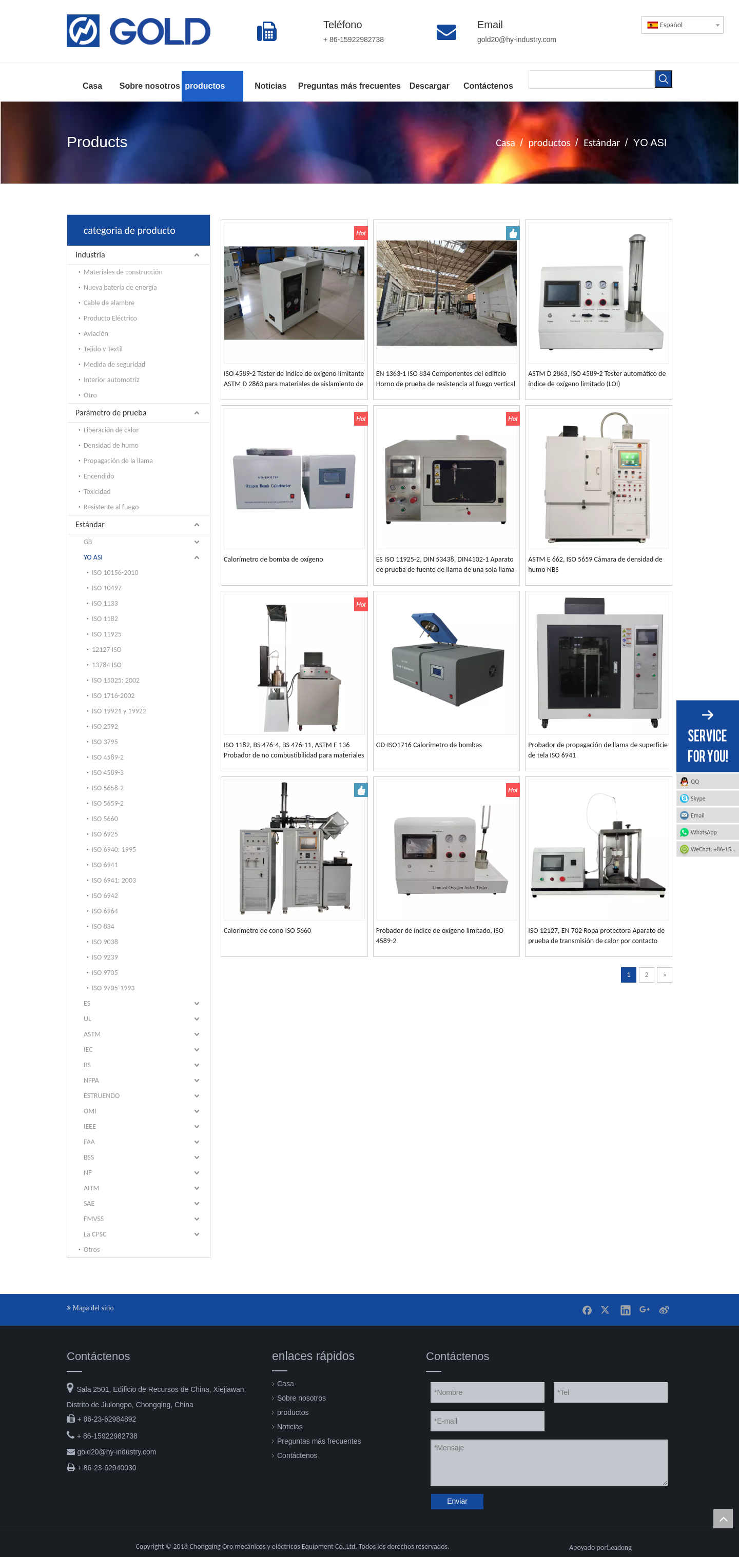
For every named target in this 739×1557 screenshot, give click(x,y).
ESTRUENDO (102, 1095)
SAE (89, 1203)
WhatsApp (704, 832)
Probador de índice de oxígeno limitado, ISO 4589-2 (439, 935)
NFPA (91, 1080)
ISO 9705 (105, 972)
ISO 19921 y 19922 (119, 711)
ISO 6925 (105, 834)
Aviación (96, 333)
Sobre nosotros (301, 1398)
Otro (90, 395)
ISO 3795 (105, 741)
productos (292, 1412)
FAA (89, 1141)
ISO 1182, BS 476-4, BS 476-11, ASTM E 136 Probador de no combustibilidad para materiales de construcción (294, 751)
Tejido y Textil (103, 349)
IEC (88, 1049)
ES (87, 1003)
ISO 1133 (105, 603)
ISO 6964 (105, 911)
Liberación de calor (111, 430)
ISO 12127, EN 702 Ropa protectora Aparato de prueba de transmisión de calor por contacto (596, 935)
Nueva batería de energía (120, 287)
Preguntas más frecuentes (319, 1441)
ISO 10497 (107, 588)
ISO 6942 (105, 895)
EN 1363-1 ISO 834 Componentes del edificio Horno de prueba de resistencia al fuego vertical (445, 378)
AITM (91, 1188)
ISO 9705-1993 (113, 988)
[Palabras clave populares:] (663, 79)
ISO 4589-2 (108, 757)
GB (88, 541)
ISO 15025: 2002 (116, 680)
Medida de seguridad (114, 364)
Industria (90, 255)
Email (698, 815)
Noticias (290, 1427)
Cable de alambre (109, 302)
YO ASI (93, 557)
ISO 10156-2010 (115, 572)
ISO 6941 (105, 865)
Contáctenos (297, 1455)
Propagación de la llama (118, 460)
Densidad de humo (111, 445)
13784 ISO (107, 665)
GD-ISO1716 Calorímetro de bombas (429, 745)
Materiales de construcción (123, 272)
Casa (285, 1384)
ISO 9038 (105, 941)
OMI (90, 1111)
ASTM (92, 1034)
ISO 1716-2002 (113, 695)
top (723, 1518)
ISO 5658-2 (108, 788)
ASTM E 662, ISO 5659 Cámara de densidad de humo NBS (595, 564)
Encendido (99, 476)
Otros (92, 1249)
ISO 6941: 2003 (114, 880)
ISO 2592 (105, 726)
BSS (89, 1157)
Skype (698, 798)
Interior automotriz (112, 379)
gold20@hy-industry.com (116, 1452)
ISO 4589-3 (108, 772)
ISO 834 (103, 926)
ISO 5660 (105, 818)
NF (87, 1172)
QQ (695, 781)
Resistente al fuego (111, 507)
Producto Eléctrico (110, 318)
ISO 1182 (105, 618)
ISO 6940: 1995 (114, 849)
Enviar (457, 1501)
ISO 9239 (105, 957)
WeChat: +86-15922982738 (715, 849)
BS (87, 1065)
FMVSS (94, 1218)
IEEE (90, 1126)
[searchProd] (592, 79)
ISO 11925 (107, 634)
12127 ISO (107, 649)
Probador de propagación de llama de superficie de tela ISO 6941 (598, 750)
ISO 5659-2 (108, 803)
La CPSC (95, 1234)
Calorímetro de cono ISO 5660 (267, 930)
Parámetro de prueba (110, 412)
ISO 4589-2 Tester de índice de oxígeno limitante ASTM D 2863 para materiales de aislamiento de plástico (294, 379)
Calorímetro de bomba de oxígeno (273, 559)
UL (87, 1018)
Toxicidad (97, 491)
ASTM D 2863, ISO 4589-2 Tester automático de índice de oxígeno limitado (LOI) (597, 378)
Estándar (90, 524)
